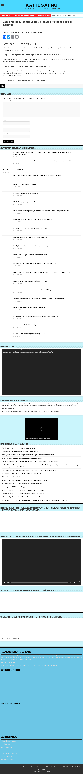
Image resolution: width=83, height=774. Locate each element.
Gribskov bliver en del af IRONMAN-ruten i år (15, 170)
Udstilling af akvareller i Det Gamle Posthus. (23, 448)
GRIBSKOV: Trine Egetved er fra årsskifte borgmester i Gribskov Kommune (35, 461)
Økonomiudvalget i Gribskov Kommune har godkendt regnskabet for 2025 (36, 263)
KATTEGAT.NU (41, 5)
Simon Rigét (5, 487)
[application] (41, 372)
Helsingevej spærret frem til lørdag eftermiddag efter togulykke (33, 219)
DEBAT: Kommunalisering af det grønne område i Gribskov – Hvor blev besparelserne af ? (41, 211)
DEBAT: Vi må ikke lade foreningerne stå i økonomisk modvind (32, 497)
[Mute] (75, 582)
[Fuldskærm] (79, 582)
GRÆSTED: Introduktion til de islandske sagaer (28, 458)
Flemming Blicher (7, 493)
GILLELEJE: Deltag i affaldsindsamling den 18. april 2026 (30, 325)
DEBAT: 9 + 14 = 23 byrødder (19, 487)
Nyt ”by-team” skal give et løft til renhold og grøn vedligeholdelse (33, 246)
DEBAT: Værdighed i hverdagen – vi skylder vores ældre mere (27, 477)
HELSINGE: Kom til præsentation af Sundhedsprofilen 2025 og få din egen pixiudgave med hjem (43, 161)
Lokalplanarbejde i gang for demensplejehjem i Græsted (30, 255)
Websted (5, 133)
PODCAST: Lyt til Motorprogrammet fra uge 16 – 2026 (30, 228)
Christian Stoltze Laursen (9, 480)
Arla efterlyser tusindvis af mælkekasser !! (25, 451)
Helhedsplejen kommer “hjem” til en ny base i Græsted (30, 237)
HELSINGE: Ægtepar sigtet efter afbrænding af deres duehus (32, 202)
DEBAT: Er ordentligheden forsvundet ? (63, 15)
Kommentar (7, 101)
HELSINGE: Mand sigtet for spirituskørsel (25, 193)
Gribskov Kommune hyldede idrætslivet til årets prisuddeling (32, 290)
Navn (4, 120)
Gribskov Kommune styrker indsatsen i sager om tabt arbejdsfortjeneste (32, 455)
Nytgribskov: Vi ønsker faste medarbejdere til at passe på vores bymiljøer (36, 316)
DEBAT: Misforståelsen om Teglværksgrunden (32, 480)
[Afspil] (4, 582)
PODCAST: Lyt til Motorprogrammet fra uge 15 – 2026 (30, 281)
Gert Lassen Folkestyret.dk (12, 500)
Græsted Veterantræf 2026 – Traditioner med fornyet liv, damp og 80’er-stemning (38, 298)
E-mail (4, 127)
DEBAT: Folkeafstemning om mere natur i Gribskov (26, 473)
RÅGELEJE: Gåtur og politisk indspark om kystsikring (29, 493)
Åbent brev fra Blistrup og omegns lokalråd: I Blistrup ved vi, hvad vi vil (45, 500)
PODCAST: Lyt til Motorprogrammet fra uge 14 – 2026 (30, 334)
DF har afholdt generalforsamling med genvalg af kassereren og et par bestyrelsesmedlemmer (42, 272)
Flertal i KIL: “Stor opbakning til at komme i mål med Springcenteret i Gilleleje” (37, 175)
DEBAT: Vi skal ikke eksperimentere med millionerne (29, 307)
